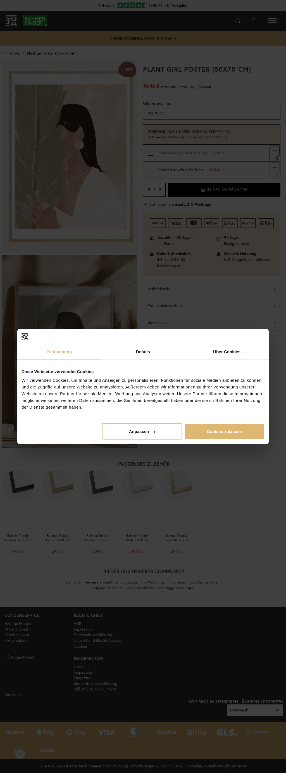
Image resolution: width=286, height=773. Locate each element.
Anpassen (142, 431)
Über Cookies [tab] (226, 351)
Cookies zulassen (224, 431)
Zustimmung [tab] (59, 351)
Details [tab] (143, 351)
